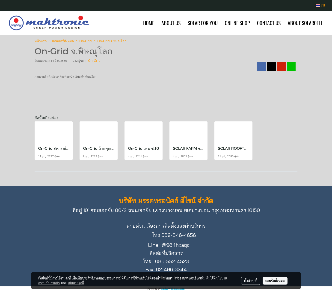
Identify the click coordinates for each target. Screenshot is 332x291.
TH (320, 5)
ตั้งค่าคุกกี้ (250, 281)
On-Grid (94, 60)
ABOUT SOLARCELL (305, 23)
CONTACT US (269, 23)
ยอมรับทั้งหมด (275, 281)
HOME (148, 23)
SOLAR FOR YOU (203, 23)
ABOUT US (171, 23)
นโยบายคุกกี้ (76, 283)
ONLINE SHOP (237, 23)
